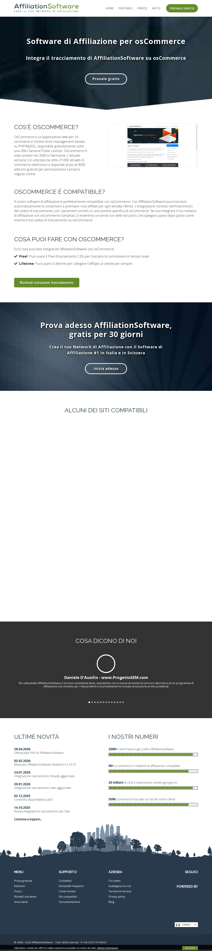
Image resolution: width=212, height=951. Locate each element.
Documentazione (69, 903)
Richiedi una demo (25, 898)
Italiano (186, 926)
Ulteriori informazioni (107, 948)
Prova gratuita (23, 882)
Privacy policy (116, 898)
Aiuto (156, 8)
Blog (111, 903)
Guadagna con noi (119, 887)
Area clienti (21, 903)
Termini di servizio (119, 892)
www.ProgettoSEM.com (124, 678)
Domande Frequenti (71, 887)
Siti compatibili (68, 898)
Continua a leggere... (28, 820)
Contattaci (65, 882)
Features (125, 8)
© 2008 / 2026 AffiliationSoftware (60, 943)
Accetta (190, 948)
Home (110, 8)
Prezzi (142, 8)
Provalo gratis (182, 8)
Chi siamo (114, 882)
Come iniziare (67, 892)
